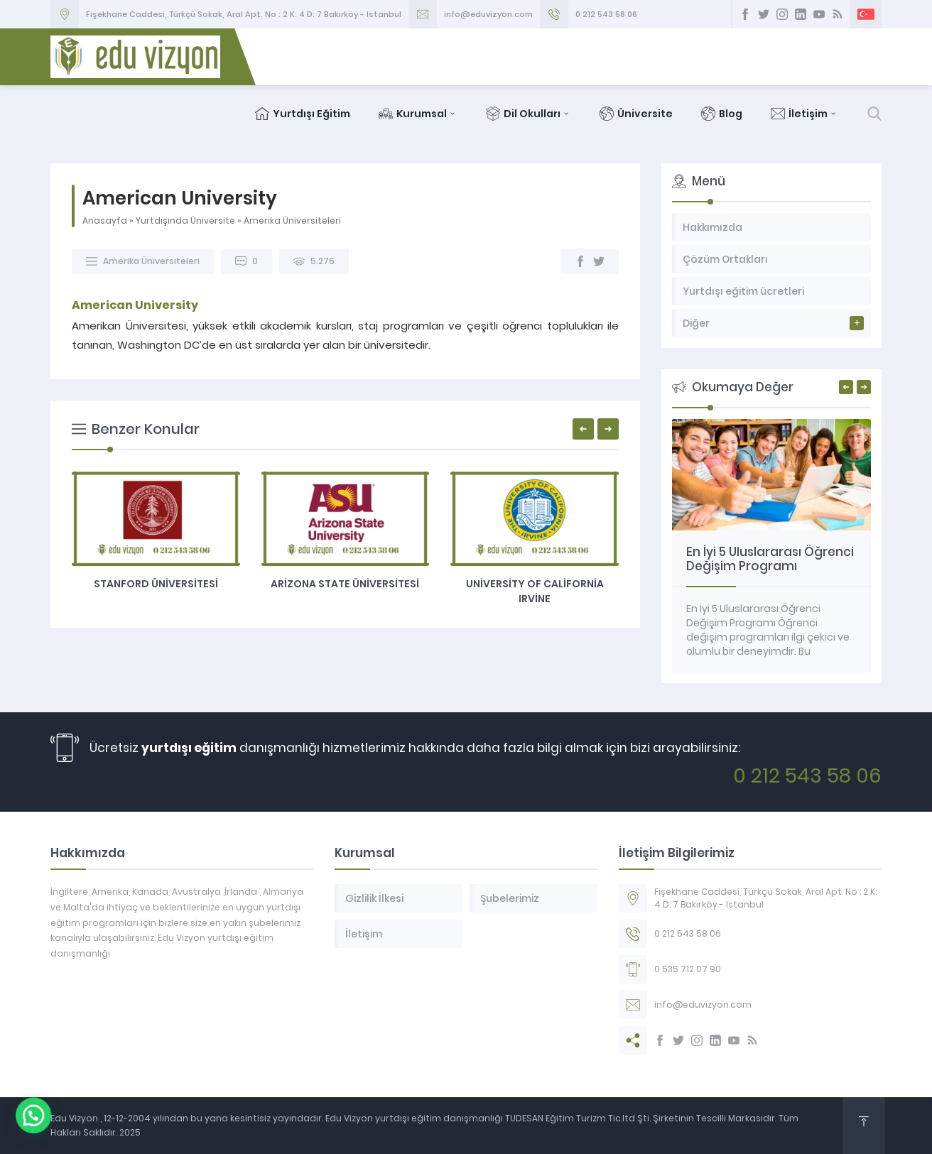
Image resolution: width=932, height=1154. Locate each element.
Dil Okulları (528, 114)
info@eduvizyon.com (488, 14)
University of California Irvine (535, 591)
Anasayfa (104, 220)
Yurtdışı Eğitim (302, 114)
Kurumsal (418, 114)
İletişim (804, 114)
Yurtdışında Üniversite (185, 220)
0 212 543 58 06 (606, 14)
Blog (721, 114)
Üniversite (636, 114)
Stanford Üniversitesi (156, 584)
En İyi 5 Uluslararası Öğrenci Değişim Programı (770, 559)
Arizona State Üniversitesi (345, 584)
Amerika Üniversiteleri (292, 220)
